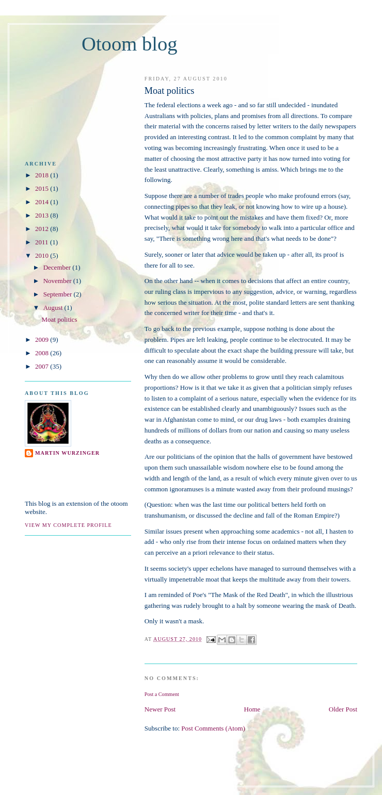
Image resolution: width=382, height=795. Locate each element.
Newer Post (160, 709)
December (57, 267)
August (53, 307)
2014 (42, 202)
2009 (42, 339)
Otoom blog (130, 44)
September (57, 294)
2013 (42, 215)
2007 (42, 366)
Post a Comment (162, 694)
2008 (42, 353)
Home (252, 709)
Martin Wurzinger (67, 453)
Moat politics (59, 319)
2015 (42, 188)
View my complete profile (68, 525)
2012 (42, 229)
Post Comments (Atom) (213, 728)
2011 (42, 242)
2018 (42, 175)
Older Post (343, 709)
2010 (42, 255)
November (57, 281)
